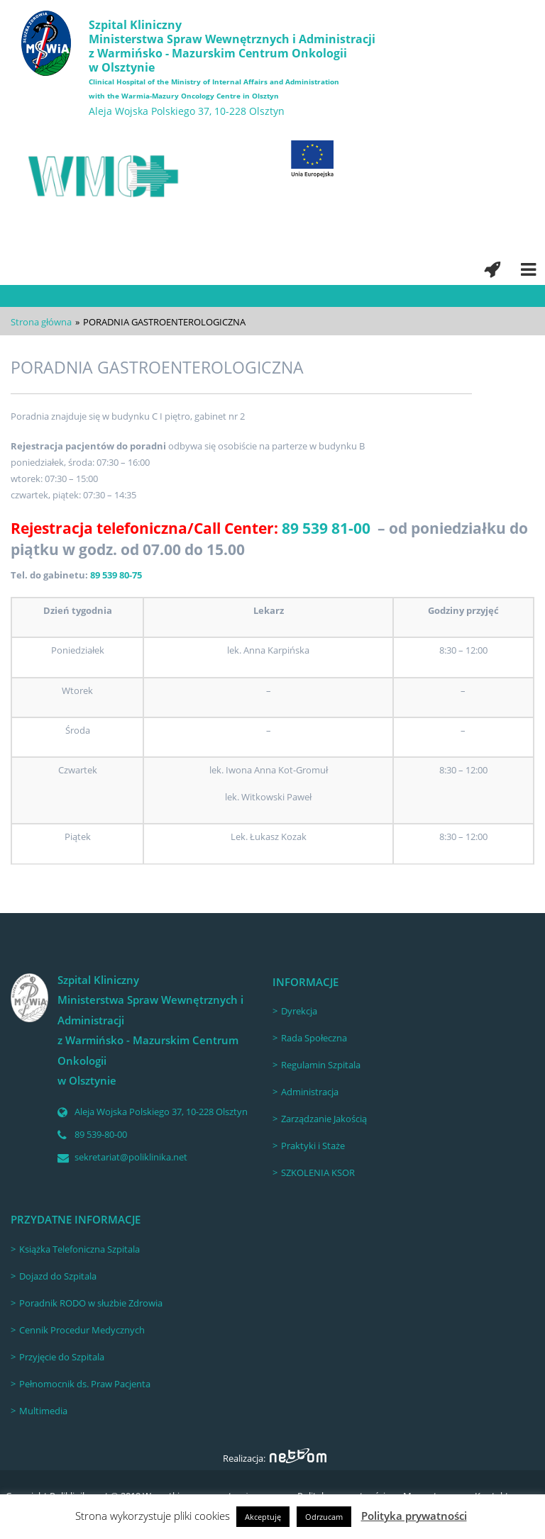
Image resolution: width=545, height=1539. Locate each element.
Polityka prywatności (414, 1516)
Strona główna (41, 321)
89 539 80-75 (116, 575)
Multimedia (43, 1410)
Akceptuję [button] (263, 1516)
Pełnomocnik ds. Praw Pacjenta (84, 1383)
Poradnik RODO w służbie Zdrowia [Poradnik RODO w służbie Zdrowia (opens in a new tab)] (91, 1303)
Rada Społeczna (314, 1037)
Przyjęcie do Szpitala (61, 1356)
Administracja (309, 1091)
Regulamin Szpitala (320, 1064)
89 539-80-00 (101, 1134)
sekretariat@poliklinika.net (131, 1157)
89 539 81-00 (326, 528)
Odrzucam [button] (324, 1516)
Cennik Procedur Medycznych (82, 1329)
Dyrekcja (299, 1010)
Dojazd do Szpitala (58, 1276)
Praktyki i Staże (313, 1145)
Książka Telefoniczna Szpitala (79, 1249)
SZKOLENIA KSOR (318, 1172)
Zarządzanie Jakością (324, 1118)
